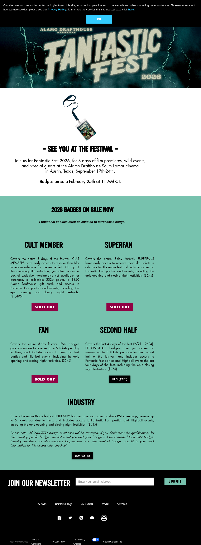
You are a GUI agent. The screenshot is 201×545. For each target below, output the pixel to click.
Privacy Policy (58, 542)
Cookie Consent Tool (113, 542)
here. (131, 9)
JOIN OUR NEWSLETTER (39, 484)
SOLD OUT (45, 307)
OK (99, 19)
